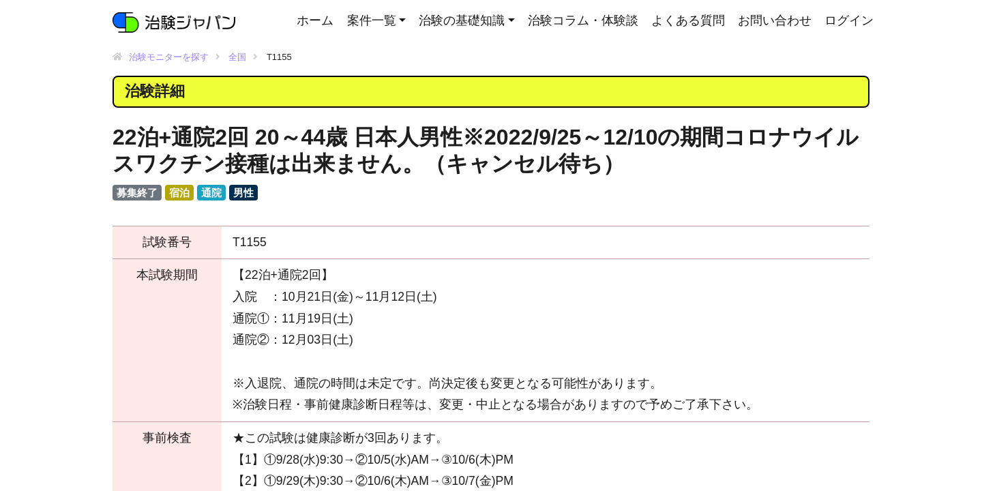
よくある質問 (688, 20)
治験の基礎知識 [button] (462, 20)
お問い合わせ (775, 20)
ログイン (849, 20)
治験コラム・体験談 (583, 20)
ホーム (315, 20)
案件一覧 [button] (371, 20)
